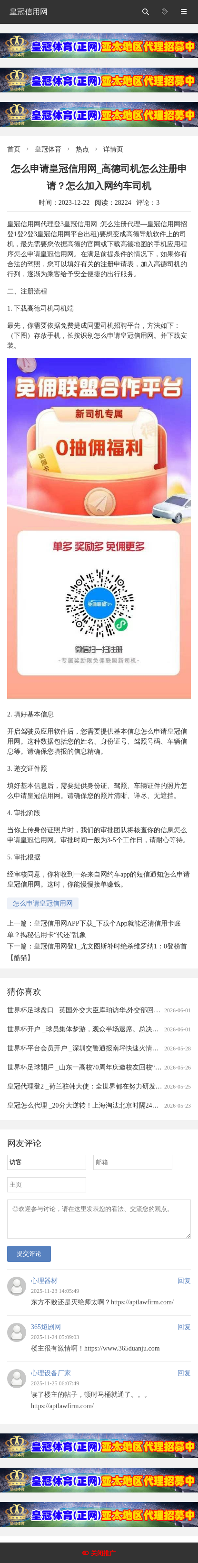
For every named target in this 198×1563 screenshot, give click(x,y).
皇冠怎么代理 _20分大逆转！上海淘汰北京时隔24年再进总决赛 (99, 1105)
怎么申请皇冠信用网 (43, 903)
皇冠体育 (48, 149)
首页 (13, 149)
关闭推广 (103, 1553)
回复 (184, 1286)
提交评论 (29, 1259)
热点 (82, 149)
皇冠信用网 (29, 12)
